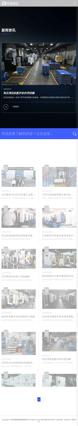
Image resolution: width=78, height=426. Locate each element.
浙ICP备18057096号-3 (48, 420)
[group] (39, 81)
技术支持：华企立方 (63, 420)
